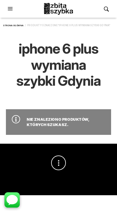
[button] (10, 9)
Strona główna (13, 25)
